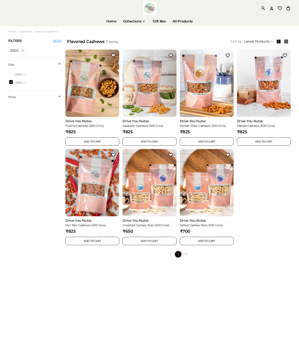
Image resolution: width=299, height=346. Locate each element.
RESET (57, 41)
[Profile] (271, 8)
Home (12, 31)
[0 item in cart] (288, 8)
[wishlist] (279, 8)
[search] (263, 8)
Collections (25, 31)
